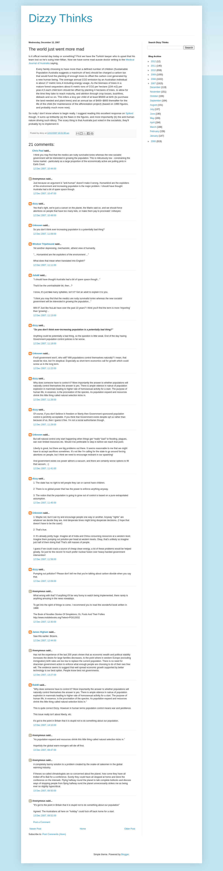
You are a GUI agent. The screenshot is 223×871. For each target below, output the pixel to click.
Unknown (37, 225)
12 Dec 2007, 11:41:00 (44, 468)
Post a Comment (41, 822)
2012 (153, 61)
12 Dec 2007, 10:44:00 (44, 168)
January (154, 136)
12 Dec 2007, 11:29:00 (44, 424)
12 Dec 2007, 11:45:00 (44, 502)
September (156, 100)
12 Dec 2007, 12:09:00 (44, 581)
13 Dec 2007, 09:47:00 (44, 750)
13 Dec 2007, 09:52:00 (44, 815)
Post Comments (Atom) (54, 834)
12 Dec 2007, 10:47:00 (44, 193)
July (152, 109)
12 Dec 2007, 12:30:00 (44, 622)
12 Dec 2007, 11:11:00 (44, 265)
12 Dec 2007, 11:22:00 (44, 368)
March (153, 127)
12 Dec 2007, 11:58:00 (44, 559)
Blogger (125, 854)
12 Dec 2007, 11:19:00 (44, 343)
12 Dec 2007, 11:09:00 (44, 234)
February (155, 131)
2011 (153, 65)
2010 (153, 70)
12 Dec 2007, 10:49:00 (44, 215)
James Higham (40, 632)
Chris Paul (38, 150)
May (152, 118)
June (153, 114)
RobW (35, 685)
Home (83, 828)
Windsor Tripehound (43, 244)
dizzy (35, 203)
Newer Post (35, 828)
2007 (153, 83)
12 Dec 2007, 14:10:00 (44, 725)
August (154, 105)
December (155, 87)
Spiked (129, 113)
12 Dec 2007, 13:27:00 (44, 675)
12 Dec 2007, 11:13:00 (44, 315)
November (155, 91)
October (154, 96)
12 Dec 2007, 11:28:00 (44, 399)
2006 (153, 141)
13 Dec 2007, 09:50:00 (44, 790)
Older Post (129, 828)
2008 (153, 79)
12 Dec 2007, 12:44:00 (44, 640)
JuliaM (35, 275)
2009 (153, 74)
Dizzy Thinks (61, 18)
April (152, 122)
